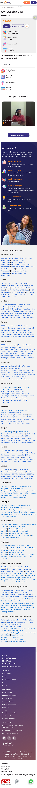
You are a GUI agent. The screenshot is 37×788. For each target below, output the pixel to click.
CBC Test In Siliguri (7, 432)
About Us (5, 671)
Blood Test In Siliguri (13, 578)
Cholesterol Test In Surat (15, 286)
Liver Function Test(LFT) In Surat (18, 290)
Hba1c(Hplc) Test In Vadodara (20, 309)
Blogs (4, 677)
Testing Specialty (9, 664)
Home (3, 7)
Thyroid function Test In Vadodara (22, 318)
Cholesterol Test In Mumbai (17, 548)
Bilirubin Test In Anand (14, 334)
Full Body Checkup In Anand (19, 595)
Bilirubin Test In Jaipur (14, 476)
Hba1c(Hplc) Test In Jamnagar (20, 349)
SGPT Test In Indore (14, 457)
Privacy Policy (5, 769)
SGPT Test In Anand (14, 332)
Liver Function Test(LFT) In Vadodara (18, 310)
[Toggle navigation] (2, 2)
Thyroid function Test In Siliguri (22, 442)
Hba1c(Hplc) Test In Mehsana (19, 370)
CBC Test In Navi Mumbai (9, 525)
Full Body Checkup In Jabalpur (20, 607)
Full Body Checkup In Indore (17, 600)
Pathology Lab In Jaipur (19, 633)
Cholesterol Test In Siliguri (16, 434)
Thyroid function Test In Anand (23, 337)
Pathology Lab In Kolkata (17, 629)
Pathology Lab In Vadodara (16, 622)
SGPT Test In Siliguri (13, 438)
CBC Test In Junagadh (8, 487)
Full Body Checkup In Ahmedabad (12, 590)
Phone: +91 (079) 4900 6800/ (12, 726)
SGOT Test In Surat (18, 292)
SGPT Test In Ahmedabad (20, 267)
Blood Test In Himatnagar (16, 575)
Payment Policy (6, 772)
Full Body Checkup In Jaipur (20, 603)
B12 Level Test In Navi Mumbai (17, 536)
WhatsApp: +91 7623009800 (12, 731)
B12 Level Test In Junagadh (19, 497)
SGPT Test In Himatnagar (19, 396)
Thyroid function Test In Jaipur (22, 478)
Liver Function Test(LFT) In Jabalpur (17, 511)
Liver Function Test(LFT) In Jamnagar (18, 350)
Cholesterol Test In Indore (16, 453)
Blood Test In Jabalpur (17, 580)
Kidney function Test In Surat (18, 294)
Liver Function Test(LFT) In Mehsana (17, 371)
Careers (5, 710)
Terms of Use (5, 766)
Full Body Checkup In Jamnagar (17, 596)
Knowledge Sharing (9, 680)
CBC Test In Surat (7, 284)
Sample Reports (8, 719)
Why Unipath (6, 674)
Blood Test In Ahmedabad (10, 567)
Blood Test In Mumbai (19, 582)
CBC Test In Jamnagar (8, 345)
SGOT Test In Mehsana (17, 375)
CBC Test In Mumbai (8, 546)
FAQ (3, 682)
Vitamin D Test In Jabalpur (23, 514)
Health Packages (9, 658)
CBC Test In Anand (7, 326)
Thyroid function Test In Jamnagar (22, 358)
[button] (18, 64)
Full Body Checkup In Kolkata (19, 599)
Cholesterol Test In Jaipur (15, 472)
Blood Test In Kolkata (16, 573)
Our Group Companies (10, 716)
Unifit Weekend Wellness (12, 667)
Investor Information (9, 713)
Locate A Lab (7, 698)
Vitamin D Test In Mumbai (17, 554)
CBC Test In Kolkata (7, 411)
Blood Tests (11, 7)
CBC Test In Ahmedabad (9, 258)
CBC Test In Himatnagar (9, 387)
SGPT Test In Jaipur (18, 474)
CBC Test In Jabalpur (8, 506)
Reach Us (5, 707)
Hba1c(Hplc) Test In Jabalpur (18, 510)
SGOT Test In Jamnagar (18, 353)
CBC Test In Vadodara (8, 305)
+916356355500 (8, 728)
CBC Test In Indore (7, 451)
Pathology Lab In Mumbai (17, 641)
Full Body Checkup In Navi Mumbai (17, 608)
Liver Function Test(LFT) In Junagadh (18, 492)
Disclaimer (4, 764)
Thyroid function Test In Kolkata (19, 423)
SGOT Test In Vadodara (18, 313)
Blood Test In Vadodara (14, 569)
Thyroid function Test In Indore (22, 461)
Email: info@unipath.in (10, 734)
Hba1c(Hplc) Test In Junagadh (20, 491)
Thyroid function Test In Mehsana (20, 379)
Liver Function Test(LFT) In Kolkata (16, 416)
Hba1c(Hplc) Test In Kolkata (17, 415)
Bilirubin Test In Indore (14, 459)
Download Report (8, 692)
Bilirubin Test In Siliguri (14, 440)
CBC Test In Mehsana (8, 366)
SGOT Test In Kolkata (15, 419)
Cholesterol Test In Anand (16, 328)
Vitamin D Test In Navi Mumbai (19, 535)
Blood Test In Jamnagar (15, 571)
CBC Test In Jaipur (7, 470)
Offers (4, 685)
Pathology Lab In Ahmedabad (11, 620)
